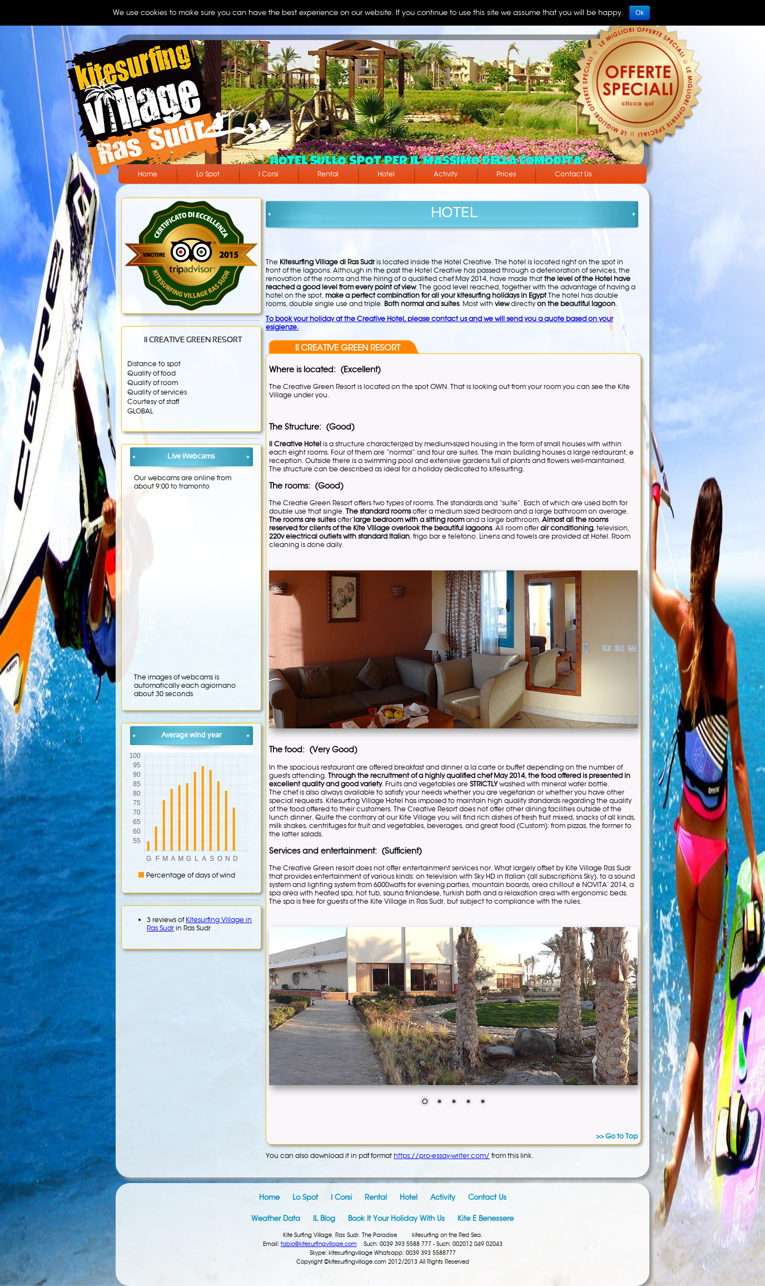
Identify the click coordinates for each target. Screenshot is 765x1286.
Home (147, 174)
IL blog (324, 1218)
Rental (328, 174)
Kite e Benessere (486, 1218)
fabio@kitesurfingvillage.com (319, 1244)
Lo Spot (208, 174)
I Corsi (269, 174)
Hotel (386, 174)
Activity (446, 174)
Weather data (275, 1218)
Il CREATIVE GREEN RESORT (347, 347)
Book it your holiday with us (396, 1218)
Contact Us (573, 174)
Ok (639, 13)
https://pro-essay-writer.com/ (442, 1155)
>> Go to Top (617, 1136)
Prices (506, 174)
